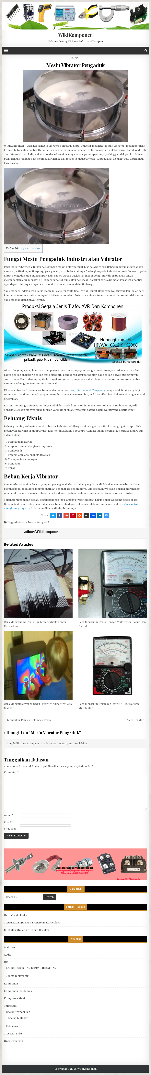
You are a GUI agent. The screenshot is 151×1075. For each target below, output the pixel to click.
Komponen (11, 983)
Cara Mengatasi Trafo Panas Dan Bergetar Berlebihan (54, 743)
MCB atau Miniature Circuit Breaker (27, 930)
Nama (8, 815)
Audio (7, 954)
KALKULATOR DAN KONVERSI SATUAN (31, 968)
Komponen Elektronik (18, 991)
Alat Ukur (10, 947)
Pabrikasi (12, 1026)
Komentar (11, 772)
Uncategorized (13, 1041)
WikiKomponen (75, 35)
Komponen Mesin (15, 998)
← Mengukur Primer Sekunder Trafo (27, 720)
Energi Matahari (18, 1018)
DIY (76, 58)
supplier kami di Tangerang (88, 390)
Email (8, 822)
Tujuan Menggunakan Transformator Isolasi (32, 922)
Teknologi (10, 1005)
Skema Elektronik (17, 975)
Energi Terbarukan (18, 1011)
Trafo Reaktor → (136, 720)
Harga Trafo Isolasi (16, 915)
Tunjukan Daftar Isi (29, 248)
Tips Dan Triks (13, 1033)
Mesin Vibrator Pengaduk (75, 65)
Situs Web (10, 828)
